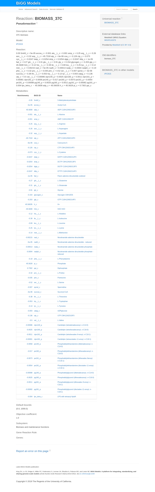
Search (135, 9)
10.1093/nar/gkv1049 (87, 474)
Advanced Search (31, 9)
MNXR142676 (110, 40)
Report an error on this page (32, 451)
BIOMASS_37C (111, 22)
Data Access (43, 9)
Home (21, 9)
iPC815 (19, 44)
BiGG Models (28, 3)
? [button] (36, 23)
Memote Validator (56, 9)
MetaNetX (116, 45)
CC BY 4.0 (126, 45)
